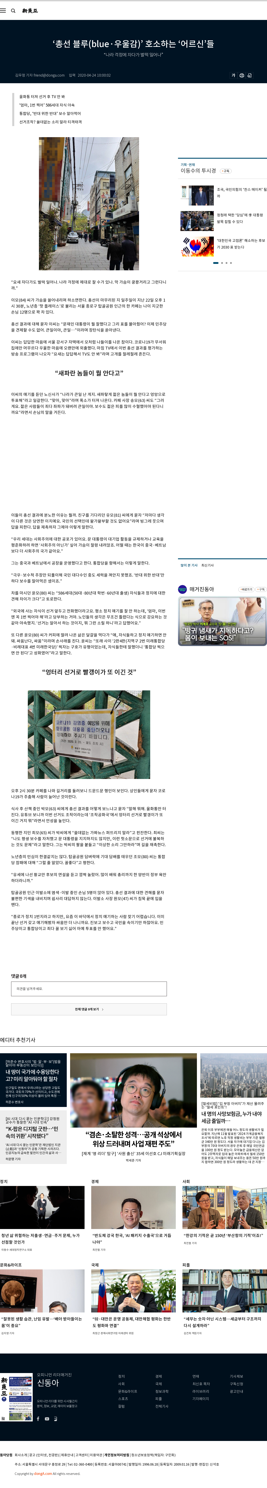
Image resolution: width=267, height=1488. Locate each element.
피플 (158, 1399)
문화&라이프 (127, 1391)
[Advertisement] (41, 463)
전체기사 (162, 1406)
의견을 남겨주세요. (29, 989)
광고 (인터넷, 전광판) (44, 1455)
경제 (158, 1376)
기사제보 (236, 1376)
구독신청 (236, 1384)
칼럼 (121, 1406)
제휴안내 (67, 1455)
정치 (121, 1376)
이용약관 (96, 1455)
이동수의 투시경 (198, 170)
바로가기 (247, 589)
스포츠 (123, 1399)
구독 (226, 171)
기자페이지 (200, 1399)
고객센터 (81, 1455)
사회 (121, 1384)
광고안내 (236, 1391)
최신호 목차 (201, 1384)
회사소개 (21, 1455)
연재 (195, 1376)
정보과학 (162, 1391)
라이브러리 (200, 1391)
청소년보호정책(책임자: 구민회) (153, 1455)
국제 (158, 1384)
